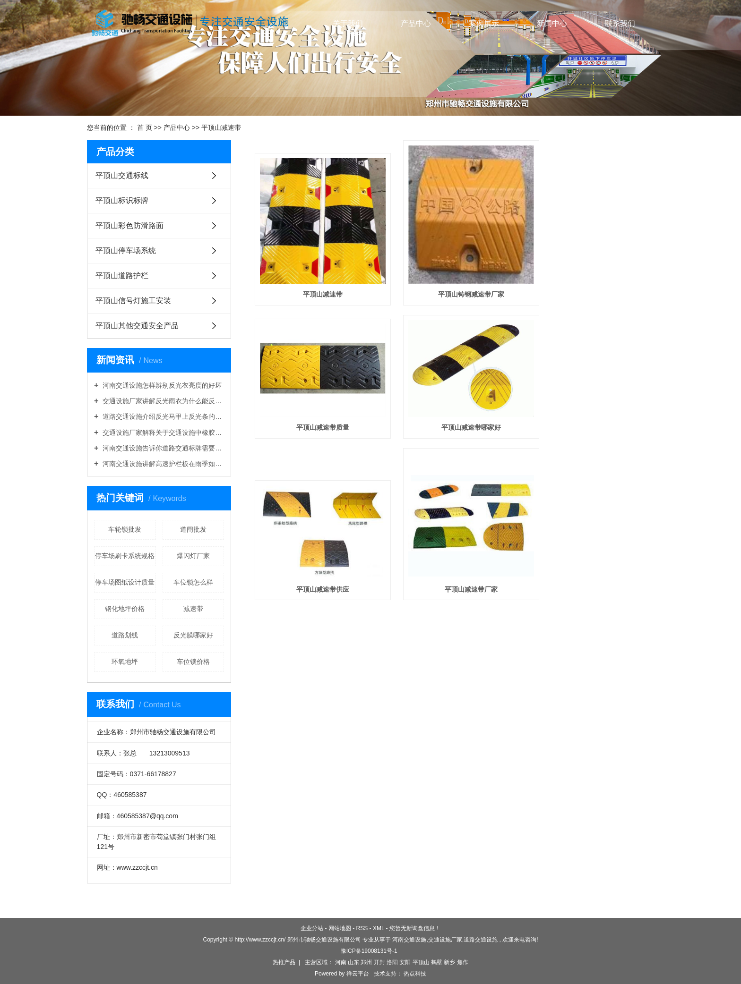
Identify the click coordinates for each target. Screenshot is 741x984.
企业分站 (312, 928)
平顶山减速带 (221, 127)
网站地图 (339, 928)
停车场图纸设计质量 (125, 582)
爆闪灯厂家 (193, 556)
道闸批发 (193, 529)
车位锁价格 (193, 661)
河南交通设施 (409, 939)
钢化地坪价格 (125, 608)
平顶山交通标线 (121, 175)
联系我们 (620, 23)
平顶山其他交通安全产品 (137, 326)
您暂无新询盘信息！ (414, 928)
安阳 (405, 962)
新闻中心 (552, 23)
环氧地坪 (125, 661)
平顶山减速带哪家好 (317, 432)
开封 (379, 962)
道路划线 (125, 635)
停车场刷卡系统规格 (125, 556)
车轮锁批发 (124, 529)
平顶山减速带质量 (591, 282)
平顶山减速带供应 (454, 432)
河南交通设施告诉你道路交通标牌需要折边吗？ (162, 448)
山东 (353, 962)
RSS (362, 928)
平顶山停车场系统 (125, 250)
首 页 (144, 127)
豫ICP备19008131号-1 (369, 951)
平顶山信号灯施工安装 (133, 301)
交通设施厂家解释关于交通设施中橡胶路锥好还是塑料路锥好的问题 (162, 432)
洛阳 (392, 962)
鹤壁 (436, 962)
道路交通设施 (481, 939)
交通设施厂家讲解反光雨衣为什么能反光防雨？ (162, 401)
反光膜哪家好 (193, 635)
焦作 (462, 962)
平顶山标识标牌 (121, 200)
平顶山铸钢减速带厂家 (454, 282)
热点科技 (414, 973)
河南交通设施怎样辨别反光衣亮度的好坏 (161, 385)
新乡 (449, 962)
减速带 (193, 608)
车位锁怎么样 (193, 582)
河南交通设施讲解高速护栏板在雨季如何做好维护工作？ (162, 463)
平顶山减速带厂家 (591, 432)
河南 (340, 962)
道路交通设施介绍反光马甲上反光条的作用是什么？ (162, 416)
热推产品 (284, 962)
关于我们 (348, 23)
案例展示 (484, 23)
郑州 (366, 962)
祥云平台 (357, 973)
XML (378, 928)
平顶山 (421, 962)
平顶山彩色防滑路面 (129, 225)
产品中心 (416, 23)
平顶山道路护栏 (121, 275)
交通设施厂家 (445, 939)
